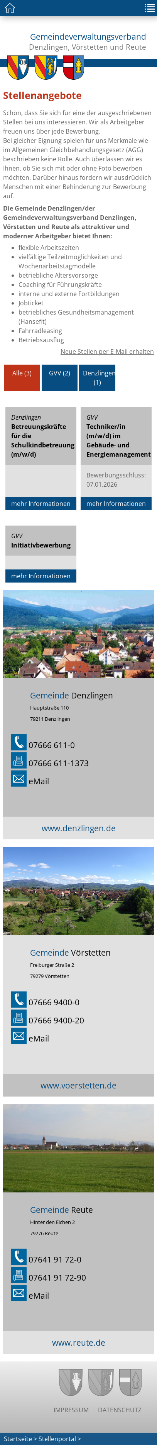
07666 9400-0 (54, 1002)
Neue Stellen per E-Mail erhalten (107, 351)
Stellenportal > (60, 1439)
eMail (39, 781)
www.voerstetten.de (78, 1085)
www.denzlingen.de (79, 828)
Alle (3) (22, 373)
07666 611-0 (52, 744)
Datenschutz (120, 1410)
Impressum (71, 1410)
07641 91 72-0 (55, 1259)
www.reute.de (78, 1342)
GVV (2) (59, 373)
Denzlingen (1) (99, 378)
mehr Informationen (41, 503)
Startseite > (20, 1439)
